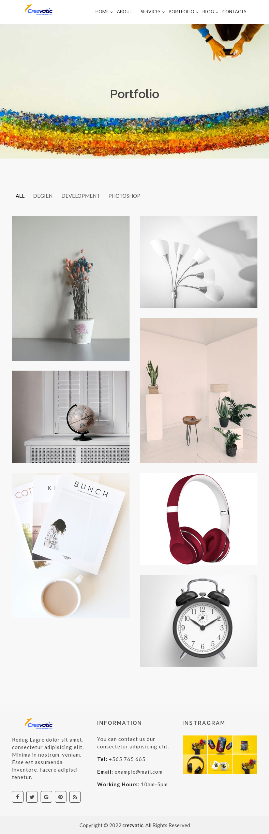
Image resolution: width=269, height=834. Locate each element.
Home (102, 11)
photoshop (129, 196)
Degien (45, 196)
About (125, 11)
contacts (234, 11)
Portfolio (181, 11)
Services (151, 11)
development (83, 196)
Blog (208, 11)
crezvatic (132, 825)
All (20, 196)
